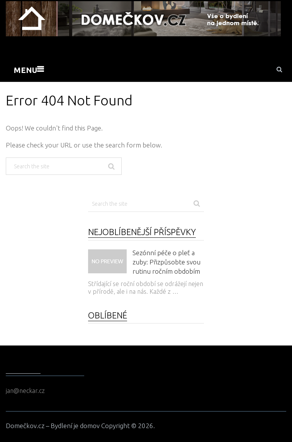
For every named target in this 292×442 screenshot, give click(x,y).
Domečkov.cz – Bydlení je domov (53, 425)
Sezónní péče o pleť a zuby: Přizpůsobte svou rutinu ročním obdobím (166, 262)
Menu (25, 70)
